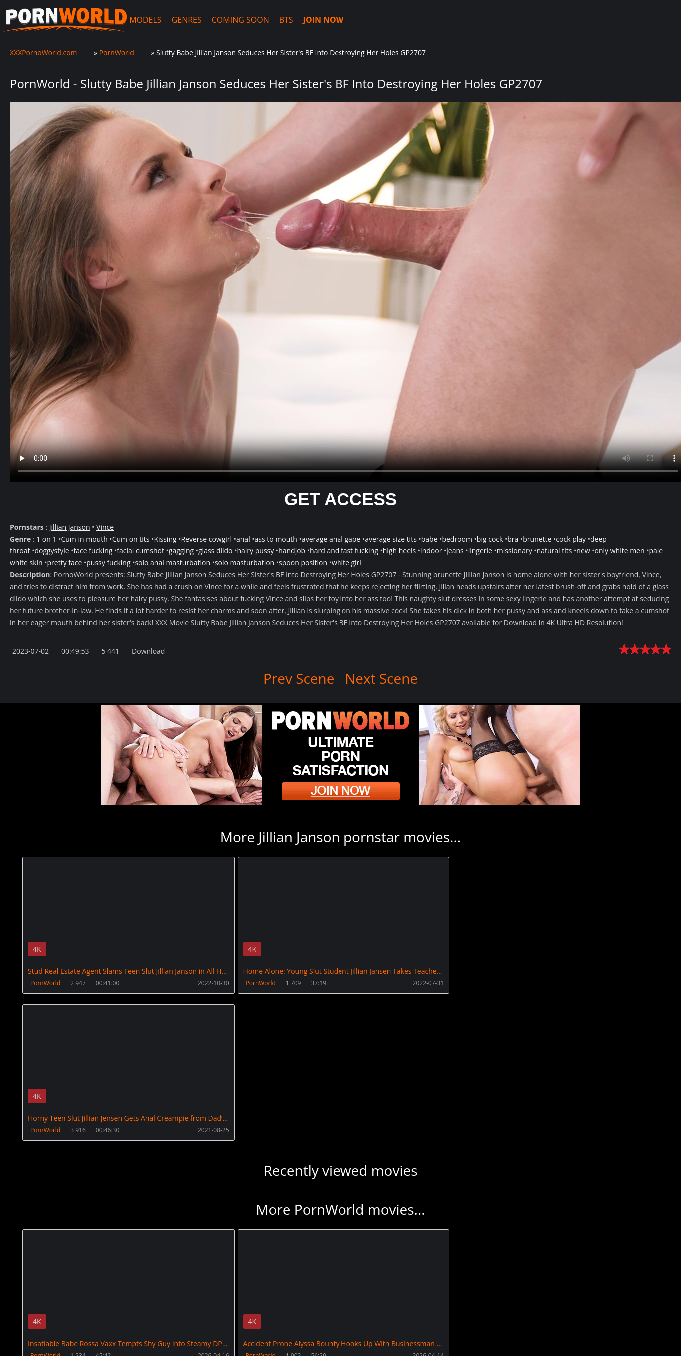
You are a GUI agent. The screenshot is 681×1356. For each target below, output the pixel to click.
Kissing (165, 538)
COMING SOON (241, 19)
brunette (537, 538)
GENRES (187, 19)
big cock (490, 538)
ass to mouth (276, 538)
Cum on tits (131, 538)
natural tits (554, 550)
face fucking (93, 550)
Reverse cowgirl (206, 538)
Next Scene (381, 678)
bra (512, 538)
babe (429, 538)
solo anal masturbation (172, 562)
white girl (346, 562)
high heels (399, 550)
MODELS (146, 19)
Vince (105, 527)
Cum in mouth (84, 538)
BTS (287, 19)
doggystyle (51, 550)
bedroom (457, 538)
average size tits (391, 538)
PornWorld (45, 983)
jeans (454, 550)
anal (243, 538)
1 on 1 (46, 538)
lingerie (480, 550)
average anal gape (331, 538)
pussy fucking (108, 562)
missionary (514, 550)
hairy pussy (255, 550)
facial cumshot (140, 550)
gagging (181, 550)
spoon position (303, 562)
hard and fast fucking (344, 550)
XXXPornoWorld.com (64, 20)
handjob (291, 550)
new (583, 550)
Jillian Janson (69, 527)
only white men (620, 550)
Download (148, 651)
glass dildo (215, 550)
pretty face (64, 562)
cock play (571, 538)
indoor (431, 550)
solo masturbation (244, 562)
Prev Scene (299, 678)
